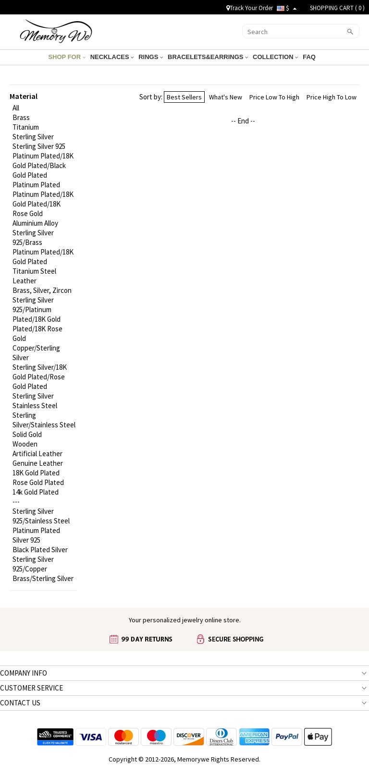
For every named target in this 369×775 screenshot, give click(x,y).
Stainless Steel (34, 405)
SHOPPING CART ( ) (337, 8)
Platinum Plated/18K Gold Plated (43, 256)
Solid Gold (27, 434)
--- (16, 501)
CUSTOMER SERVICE (31, 687)
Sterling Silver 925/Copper (33, 564)
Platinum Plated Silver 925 (36, 535)
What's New (225, 97)
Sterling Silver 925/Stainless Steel (41, 516)
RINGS (150, 57)
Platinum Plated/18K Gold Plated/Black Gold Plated (43, 165)
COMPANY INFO (23, 673)
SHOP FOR (66, 57)
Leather (24, 280)
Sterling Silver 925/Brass (33, 237)
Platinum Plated (36, 184)
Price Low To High (274, 97)
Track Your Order (249, 8)
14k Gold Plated (35, 491)
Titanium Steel (34, 271)
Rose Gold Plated (38, 482)
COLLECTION (275, 57)
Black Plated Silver (40, 549)
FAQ (310, 57)
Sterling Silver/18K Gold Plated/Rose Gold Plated (39, 377)
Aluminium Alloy (35, 223)
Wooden (24, 443)
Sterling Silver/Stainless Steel (43, 420)
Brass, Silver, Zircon (42, 290)
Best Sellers (184, 97)
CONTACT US (20, 702)
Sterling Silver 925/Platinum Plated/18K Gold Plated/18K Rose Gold (37, 319)
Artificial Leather (37, 453)
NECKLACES (112, 57)
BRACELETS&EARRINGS (208, 57)
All (15, 107)
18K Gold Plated (36, 472)
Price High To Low (332, 97)
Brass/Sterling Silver (43, 578)
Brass (21, 117)
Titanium (25, 127)
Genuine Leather (37, 463)
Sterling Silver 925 (38, 146)
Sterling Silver (33, 136)
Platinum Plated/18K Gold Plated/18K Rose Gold (43, 204)
